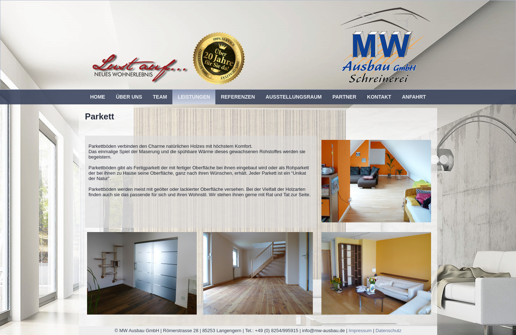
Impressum (360, 330)
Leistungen (194, 97)
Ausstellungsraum (293, 97)
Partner (345, 97)
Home (97, 97)
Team (160, 97)
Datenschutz (388, 330)
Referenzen (238, 97)
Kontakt (379, 97)
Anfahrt (414, 97)
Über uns (129, 97)
